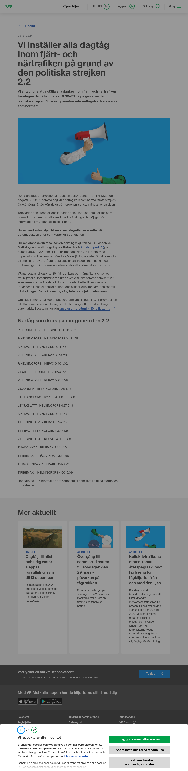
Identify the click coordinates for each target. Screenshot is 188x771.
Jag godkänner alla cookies (140, 739)
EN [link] (27, 730)
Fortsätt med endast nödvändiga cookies (140, 762)
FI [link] (21, 730)
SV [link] (34, 730)
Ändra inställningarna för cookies (140, 750)
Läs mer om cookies (76, 756)
